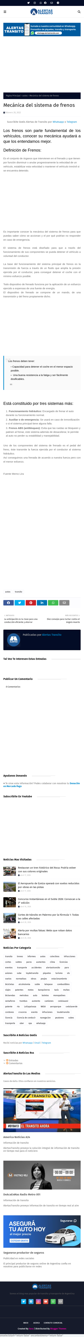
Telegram (72, 121)
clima (52, 962)
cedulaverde (71, 1006)
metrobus (24, 995)
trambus (23, 1001)
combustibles (63, 984)
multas (66, 990)
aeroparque (55, 1006)
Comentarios (14, 1063)
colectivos (54, 956)
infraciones (47, 1012)
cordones (9, 1012)
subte (37, 984)
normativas (21, 979)
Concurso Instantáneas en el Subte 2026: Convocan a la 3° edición (49, 901)
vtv (68, 973)
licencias (64, 962)
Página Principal (13, 95)
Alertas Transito (51, 634)
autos (25, 95)
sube (19, 973)
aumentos (40, 962)
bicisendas (10, 995)
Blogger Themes (58, 1328)
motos (31, 990)
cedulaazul (63, 1001)
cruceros (22, 1012)
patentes (19, 990)
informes (31, 956)
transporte (22, 967)
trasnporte (10, 1023)
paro (67, 967)
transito (18, 592)
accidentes (37, 967)
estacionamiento (59, 979)
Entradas (12, 1060)
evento (34, 1012)
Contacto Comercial (53, 1323)
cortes (8, 962)
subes (71, 1018)
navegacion (45, 1018)
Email (37, 1043)
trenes (20, 956)
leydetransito (32, 973)
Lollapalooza (30, 1006)
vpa (30, 1023)
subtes (19, 962)
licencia (8, 1018)
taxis (56, 990)
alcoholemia (24, 984)
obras (33, 979)
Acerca (36, 1323)
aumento (36, 1001)
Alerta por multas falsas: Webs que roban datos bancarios (45, 932)
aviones (8, 973)
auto (35, 995)
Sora (31, 1328)
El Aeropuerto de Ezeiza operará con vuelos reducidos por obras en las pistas (48, 885)
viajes (8, 990)
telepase (48, 984)
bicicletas (9, 984)
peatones (59, 1018)
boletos (45, 995)
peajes (44, 979)
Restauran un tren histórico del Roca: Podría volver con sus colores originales (47, 869)
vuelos (8, 979)
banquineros (44, 990)
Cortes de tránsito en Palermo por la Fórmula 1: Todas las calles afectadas (48, 916)
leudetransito (63, 1012)
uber (22, 1023)
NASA (43, 1006)
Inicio (25, 1323)
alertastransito (53, 967)
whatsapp (40, 1023)
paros (29, 962)
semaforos (10, 1001)
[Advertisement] (42, 62)
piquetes (47, 973)
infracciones (69, 956)
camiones (49, 1001)
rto (18, 1006)
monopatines (59, 995)
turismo (59, 973)
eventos (9, 967)
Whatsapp (58, 121)
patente (8, 1006)
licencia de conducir (26, 1018)
